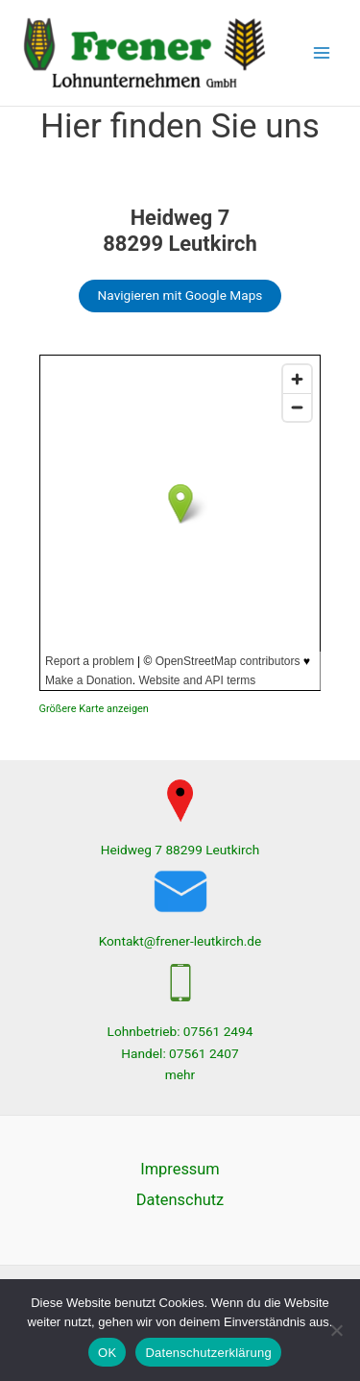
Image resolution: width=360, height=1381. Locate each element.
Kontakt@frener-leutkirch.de (180, 941)
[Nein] (336, 1330)
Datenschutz (180, 1200)
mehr (180, 1074)
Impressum (180, 1169)
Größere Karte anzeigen (94, 709)
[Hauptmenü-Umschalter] (322, 53)
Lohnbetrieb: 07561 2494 (180, 1031)
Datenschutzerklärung (208, 1352)
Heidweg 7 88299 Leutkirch (180, 849)
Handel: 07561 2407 (179, 1053)
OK (107, 1352)
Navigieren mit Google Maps (180, 295)
